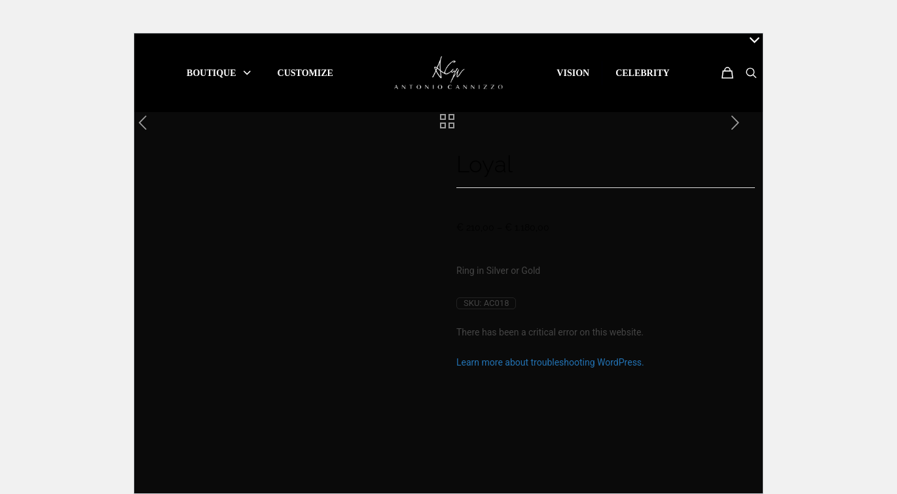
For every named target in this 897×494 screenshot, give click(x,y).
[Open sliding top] (748, 48)
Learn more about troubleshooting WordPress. (550, 362)
